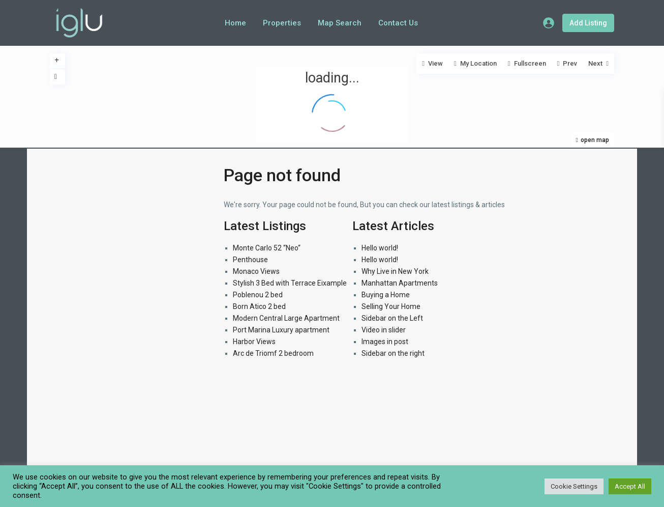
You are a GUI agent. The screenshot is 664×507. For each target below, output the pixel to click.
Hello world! (379, 248)
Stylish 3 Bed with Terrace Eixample (290, 283)
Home (235, 22)
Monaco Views (256, 271)
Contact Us (398, 22)
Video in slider (383, 330)
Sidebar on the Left (392, 318)
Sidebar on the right (393, 353)
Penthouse (250, 260)
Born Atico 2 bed (259, 306)
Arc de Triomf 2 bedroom (273, 353)
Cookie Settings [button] (574, 486)
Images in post (384, 341)
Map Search (339, 22)
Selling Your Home (390, 306)
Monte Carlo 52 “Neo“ (266, 248)
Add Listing (588, 23)
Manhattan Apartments (399, 283)
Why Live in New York (395, 271)
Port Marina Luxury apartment (281, 330)
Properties (282, 22)
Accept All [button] (630, 486)
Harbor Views (254, 341)
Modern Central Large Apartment (286, 318)
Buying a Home (385, 295)
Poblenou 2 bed (258, 295)
